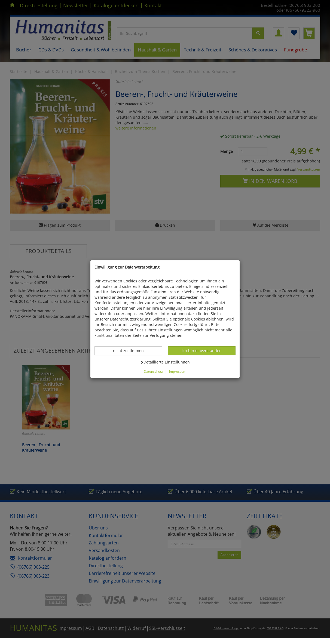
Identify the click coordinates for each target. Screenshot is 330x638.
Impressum (177, 371)
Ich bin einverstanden (201, 350)
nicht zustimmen (131, 350)
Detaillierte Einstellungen (165, 362)
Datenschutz (153, 371)
